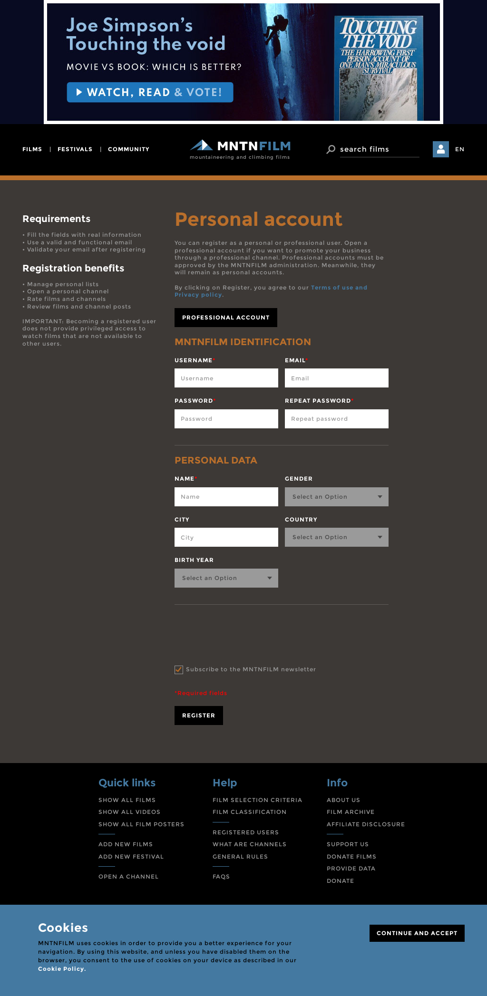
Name (186, 478)
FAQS (221, 876)
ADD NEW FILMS (125, 844)
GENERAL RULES (240, 856)
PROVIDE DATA (351, 868)
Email (296, 360)
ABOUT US (343, 799)
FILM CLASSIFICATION (250, 811)
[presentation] (247, 632)
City (182, 519)
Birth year (194, 559)
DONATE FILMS (352, 856)
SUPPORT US (348, 844)
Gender (299, 478)
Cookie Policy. (62, 968)
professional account (226, 317)
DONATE (340, 880)
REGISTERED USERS (246, 832)
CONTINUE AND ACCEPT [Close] (417, 933)
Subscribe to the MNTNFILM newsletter (251, 669)
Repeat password (319, 400)
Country (301, 519)
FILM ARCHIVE (351, 811)
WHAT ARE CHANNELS (250, 844)
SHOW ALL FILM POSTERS (141, 824)
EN (460, 149)
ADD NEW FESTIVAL (131, 856)
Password (195, 400)
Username (195, 360)
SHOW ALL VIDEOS (129, 811)
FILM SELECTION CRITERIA (257, 799)
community (128, 149)
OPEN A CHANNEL (128, 876)
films (32, 149)
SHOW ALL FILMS (127, 799)
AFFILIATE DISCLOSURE (366, 824)
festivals (75, 149)
